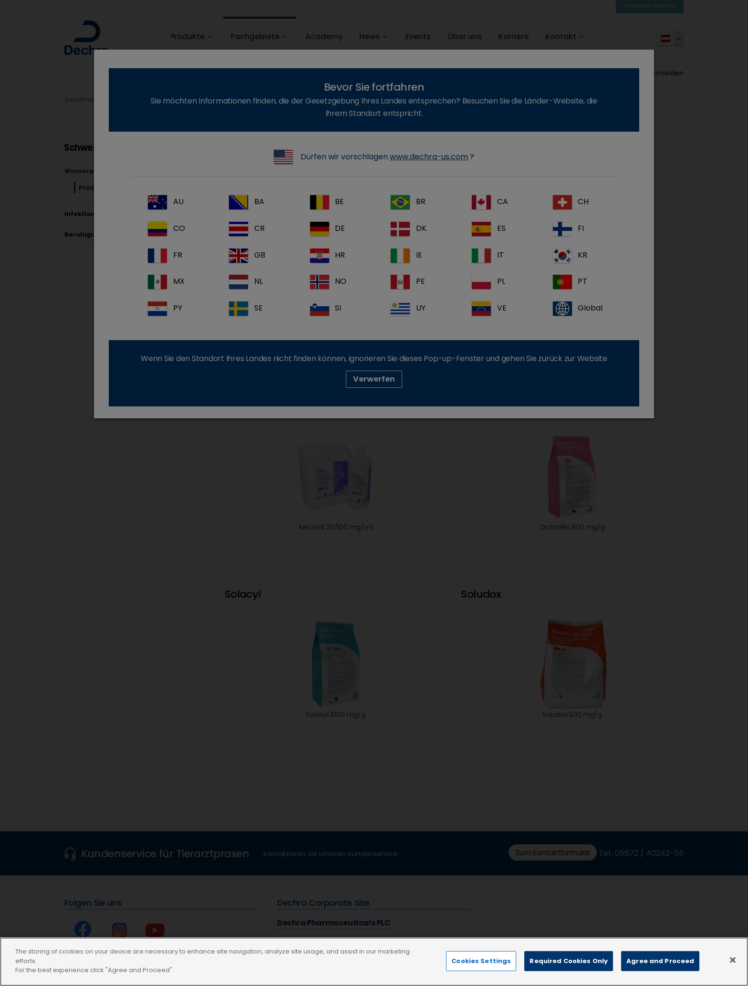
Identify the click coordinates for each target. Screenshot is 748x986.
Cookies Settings (481, 974)
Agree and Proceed (660, 974)
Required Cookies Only (569, 974)
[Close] (732, 974)
